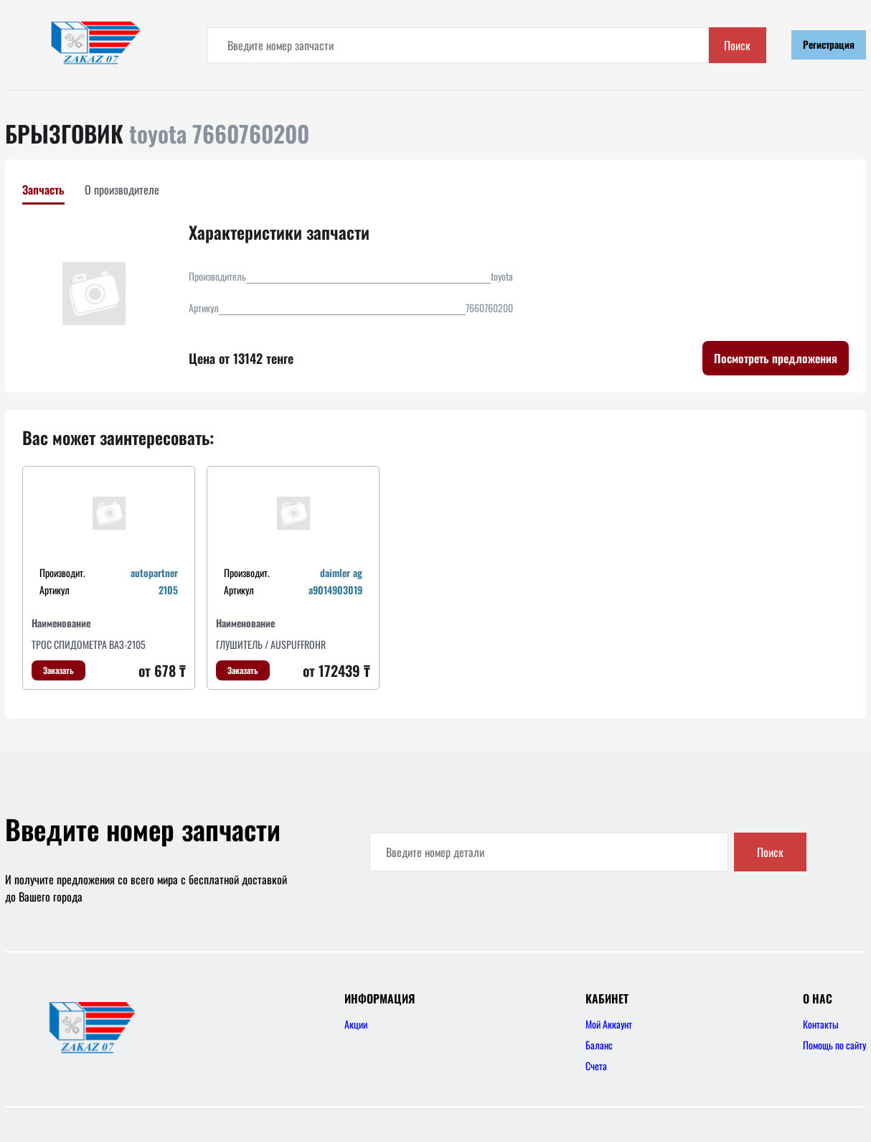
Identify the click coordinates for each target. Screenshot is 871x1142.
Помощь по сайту (834, 1044)
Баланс (599, 1044)
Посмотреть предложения (775, 358)
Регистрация (828, 44)
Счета (596, 1065)
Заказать (58, 670)
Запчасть (43, 189)
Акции (355, 1023)
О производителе (122, 189)
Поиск (737, 45)
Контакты (821, 1023)
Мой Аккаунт (608, 1023)
